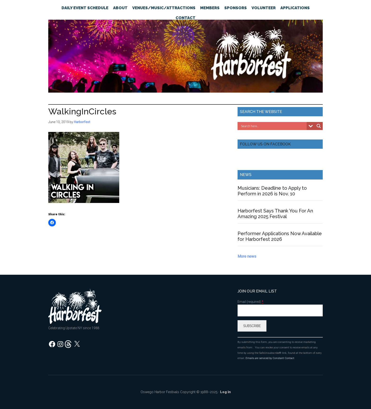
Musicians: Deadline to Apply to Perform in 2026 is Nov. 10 (272, 191)
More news (247, 256)
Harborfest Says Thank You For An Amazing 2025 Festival (275, 213)
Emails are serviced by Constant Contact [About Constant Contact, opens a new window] (270, 358)
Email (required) (250, 302)
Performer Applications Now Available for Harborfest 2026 (280, 236)
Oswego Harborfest (185, 53)
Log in (225, 392)
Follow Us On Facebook (265, 144)
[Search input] (273, 126)
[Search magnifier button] (319, 126)
